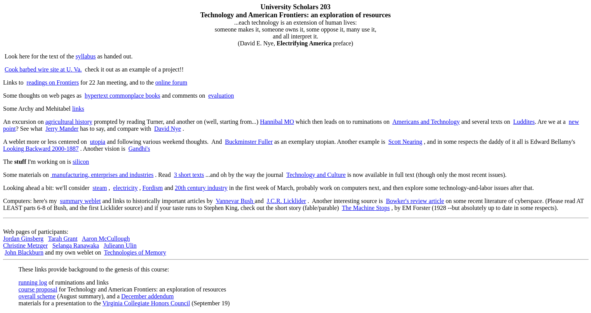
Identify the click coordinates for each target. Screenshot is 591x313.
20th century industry (201, 188)
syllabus (85, 56)
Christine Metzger (25, 245)
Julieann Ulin (120, 245)
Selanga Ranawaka (75, 245)
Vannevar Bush (235, 201)
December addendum (147, 296)
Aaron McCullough (106, 238)
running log (32, 282)
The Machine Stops (366, 208)
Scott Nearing (405, 141)
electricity (125, 188)
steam (100, 188)
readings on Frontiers (53, 82)
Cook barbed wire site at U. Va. (43, 69)
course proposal (37, 289)
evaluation (221, 95)
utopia (97, 141)
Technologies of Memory (135, 252)
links (78, 108)
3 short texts (189, 174)
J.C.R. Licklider (286, 201)
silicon (81, 161)
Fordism (152, 188)
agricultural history (68, 121)
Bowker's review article (415, 201)
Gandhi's (139, 148)
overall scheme (36, 296)
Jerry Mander (61, 128)
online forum (171, 82)
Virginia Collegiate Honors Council (146, 303)
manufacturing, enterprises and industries (102, 174)
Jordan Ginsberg (23, 238)
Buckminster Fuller (249, 141)
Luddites (524, 121)
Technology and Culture (316, 174)
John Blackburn (24, 252)
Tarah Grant (63, 238)
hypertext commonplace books (122, 95)
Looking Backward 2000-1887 (40, 148)
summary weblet (80, 201)
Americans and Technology (426, 121)
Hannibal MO (277, 121)
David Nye (167, 128)
